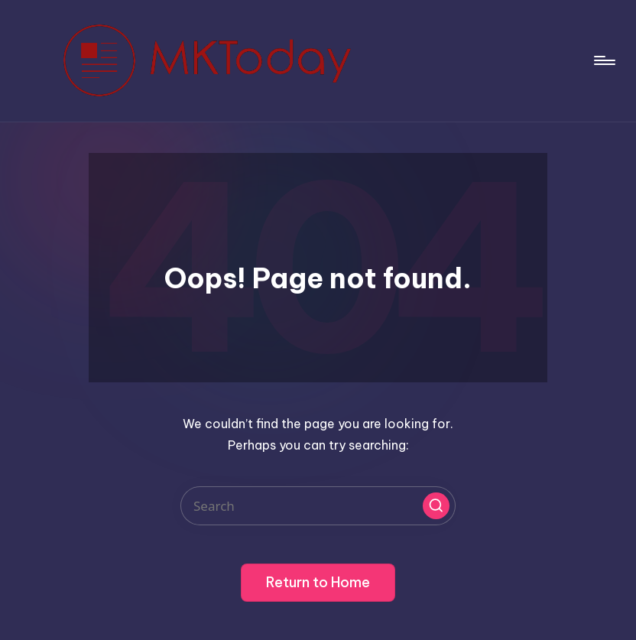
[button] (436, 505)
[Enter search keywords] (318, 505)
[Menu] (603, 60)
